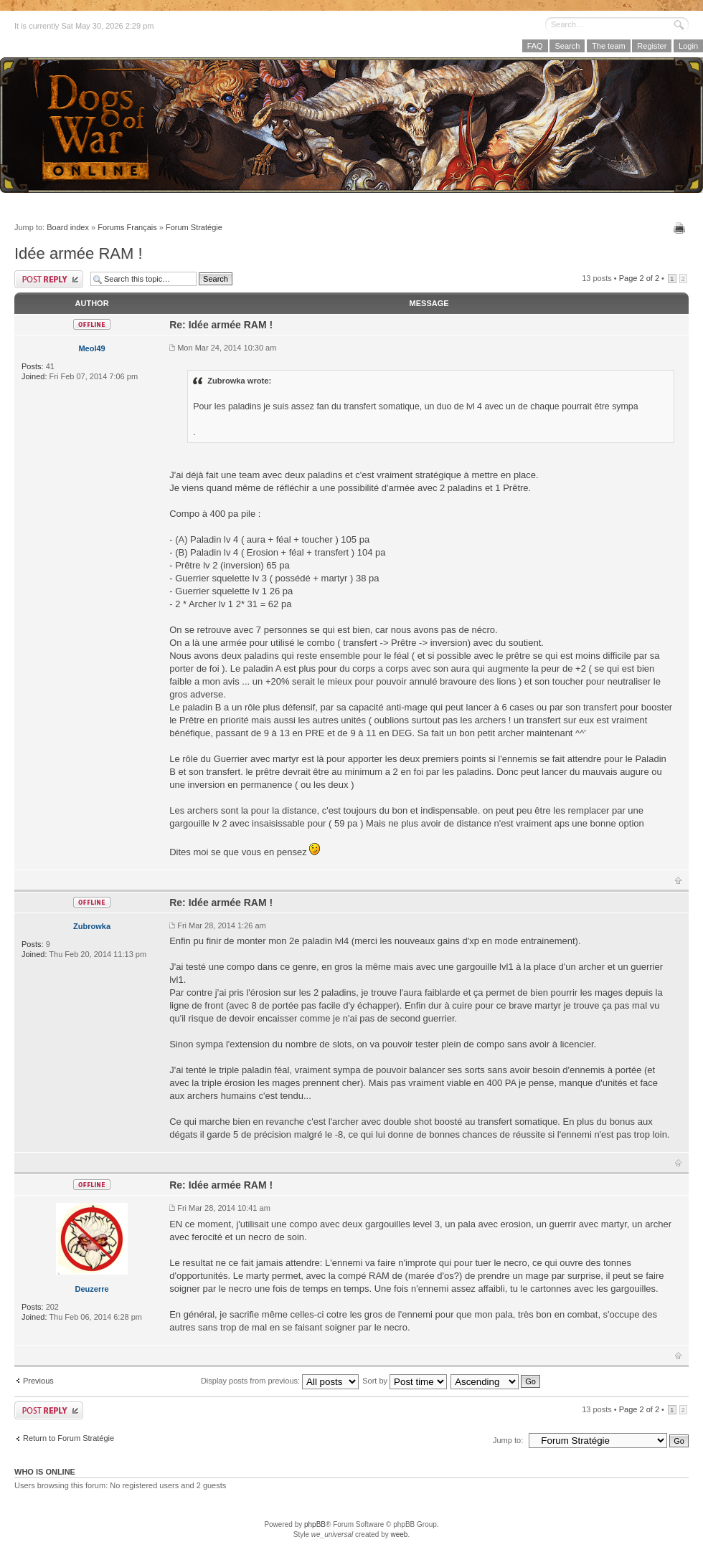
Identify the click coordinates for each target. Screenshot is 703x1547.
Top (678, 880)
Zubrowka (91, 926)
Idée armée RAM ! (78, 253)
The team (608, 46)
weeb (398, 1534)
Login (688, 46)
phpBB (315, 1524)
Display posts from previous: (280, 1380)
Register (651, 46)
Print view (681, 228)
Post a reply (48, 279)
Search (567, 46)
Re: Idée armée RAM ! (221, 324)
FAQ (535, 46)
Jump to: (508, 1440)
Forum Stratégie (194, 227)
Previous (38, 1380)
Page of (639, 278)
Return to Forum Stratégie (68, 1438)
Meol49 (91, 348)
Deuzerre (92, 1289)
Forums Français (127, 227)
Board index (68, 227)
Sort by (404, 1380)
